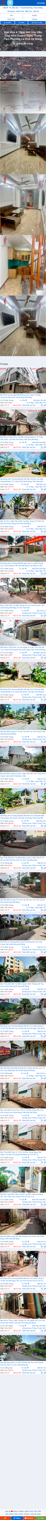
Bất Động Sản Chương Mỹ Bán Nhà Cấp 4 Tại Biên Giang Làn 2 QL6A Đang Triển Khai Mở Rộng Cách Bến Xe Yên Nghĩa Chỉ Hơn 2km (21, 564)
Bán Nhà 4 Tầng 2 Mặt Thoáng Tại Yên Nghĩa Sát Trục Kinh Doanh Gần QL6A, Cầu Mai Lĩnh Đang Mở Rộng (22, 1321)
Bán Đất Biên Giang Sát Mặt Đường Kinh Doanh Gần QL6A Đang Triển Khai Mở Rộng (22, 1237)
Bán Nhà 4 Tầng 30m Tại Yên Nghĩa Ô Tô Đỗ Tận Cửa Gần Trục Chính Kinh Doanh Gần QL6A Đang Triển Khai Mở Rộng (22, 648)
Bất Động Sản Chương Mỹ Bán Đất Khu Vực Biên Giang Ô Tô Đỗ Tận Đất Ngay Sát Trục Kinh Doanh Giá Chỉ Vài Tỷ (22, 1279)
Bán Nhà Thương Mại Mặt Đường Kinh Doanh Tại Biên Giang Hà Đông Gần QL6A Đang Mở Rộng (20, 396)
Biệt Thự (28, 11)
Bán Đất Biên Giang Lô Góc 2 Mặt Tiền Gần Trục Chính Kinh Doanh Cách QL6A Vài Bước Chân (23, 775)
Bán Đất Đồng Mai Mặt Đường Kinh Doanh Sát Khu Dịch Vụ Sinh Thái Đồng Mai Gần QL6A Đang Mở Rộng (22, 1069)
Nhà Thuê (20, 11)
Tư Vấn (23, 400)
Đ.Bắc (37, 747)
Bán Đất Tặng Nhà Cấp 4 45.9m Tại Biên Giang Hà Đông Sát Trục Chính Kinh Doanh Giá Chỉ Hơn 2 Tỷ (21, 1195)
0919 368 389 (35, 1511)
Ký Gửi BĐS (7, 22)
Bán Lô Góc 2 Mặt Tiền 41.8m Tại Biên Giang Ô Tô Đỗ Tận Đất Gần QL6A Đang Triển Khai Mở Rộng (22, 522)
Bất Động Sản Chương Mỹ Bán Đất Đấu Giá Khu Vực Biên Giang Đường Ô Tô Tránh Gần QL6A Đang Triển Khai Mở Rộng (21, 480)
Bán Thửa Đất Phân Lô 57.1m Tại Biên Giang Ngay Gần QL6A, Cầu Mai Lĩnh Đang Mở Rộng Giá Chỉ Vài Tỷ (20, 1153)
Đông (40, 537)
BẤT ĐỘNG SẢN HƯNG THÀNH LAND (19, 1514)
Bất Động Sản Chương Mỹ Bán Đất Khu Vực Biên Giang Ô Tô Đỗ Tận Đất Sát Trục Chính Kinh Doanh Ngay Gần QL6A (22, 1027)
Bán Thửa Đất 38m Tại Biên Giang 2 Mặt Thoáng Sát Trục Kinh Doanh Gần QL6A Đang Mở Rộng (22, 985)
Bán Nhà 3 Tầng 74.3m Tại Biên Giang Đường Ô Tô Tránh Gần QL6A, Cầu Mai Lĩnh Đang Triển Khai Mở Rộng (21, 438)
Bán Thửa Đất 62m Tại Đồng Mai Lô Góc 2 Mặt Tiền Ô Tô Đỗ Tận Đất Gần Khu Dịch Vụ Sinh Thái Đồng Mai (22, 859)
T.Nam (39, 495)
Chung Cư (11, 11)
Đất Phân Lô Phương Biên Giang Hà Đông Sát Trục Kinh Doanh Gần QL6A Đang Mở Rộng (21, 943)
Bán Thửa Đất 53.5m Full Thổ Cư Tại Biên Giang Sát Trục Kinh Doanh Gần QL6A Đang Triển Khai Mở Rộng (21, 1111)
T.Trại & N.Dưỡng (26, 8)
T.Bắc (38, 411)
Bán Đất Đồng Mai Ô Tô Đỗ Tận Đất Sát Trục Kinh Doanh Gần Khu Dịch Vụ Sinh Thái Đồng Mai (21, 1364)
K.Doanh (33, 368)
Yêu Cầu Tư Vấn (36, 22)
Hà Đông (3, 368)
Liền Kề (36, 11)
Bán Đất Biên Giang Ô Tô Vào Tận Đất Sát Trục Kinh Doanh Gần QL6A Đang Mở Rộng (22, 901)
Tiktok (17, 1518)
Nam (38, 1210)
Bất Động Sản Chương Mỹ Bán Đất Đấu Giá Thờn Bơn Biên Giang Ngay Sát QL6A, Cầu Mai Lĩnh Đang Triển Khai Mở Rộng (22, 817)
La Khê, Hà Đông (24, 43)
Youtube (29, 1518)
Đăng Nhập (41, 3)
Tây (39, 705)
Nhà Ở (5, 8)
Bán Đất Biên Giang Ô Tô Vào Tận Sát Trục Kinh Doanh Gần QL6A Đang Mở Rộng (22, 733)
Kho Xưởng (38, 8)
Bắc (39, 368)
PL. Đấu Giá (13, 8)
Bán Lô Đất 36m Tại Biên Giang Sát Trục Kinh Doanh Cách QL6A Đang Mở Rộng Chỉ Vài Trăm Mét (22, 606)
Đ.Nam (39, 1084)
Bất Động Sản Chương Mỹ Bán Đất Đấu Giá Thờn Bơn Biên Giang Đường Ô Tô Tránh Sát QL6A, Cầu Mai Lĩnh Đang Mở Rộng (22, 690)
